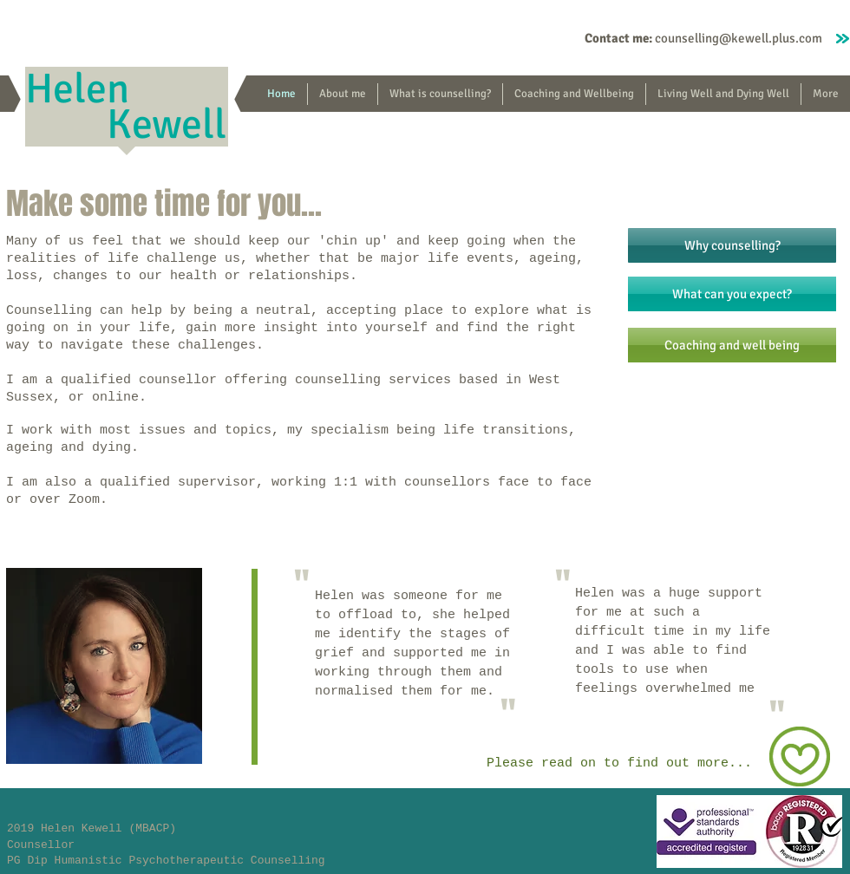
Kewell (166, 124)
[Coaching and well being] (732, 345)
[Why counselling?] (732, 245)
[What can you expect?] (732, 294)
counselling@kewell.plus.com (738, 38)
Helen (82, 88)
